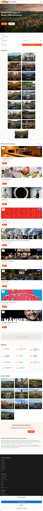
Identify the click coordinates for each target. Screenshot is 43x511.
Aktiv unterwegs (4, 446)
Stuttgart (6, 253)
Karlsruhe (7, 191)
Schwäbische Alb (4, 477)
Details (4, 133)
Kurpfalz (2, 469)
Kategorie (3, 34)
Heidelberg (3, 433)
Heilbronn (7, 150)
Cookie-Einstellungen (5, 492)
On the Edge (4, 190)
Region (2, 38)
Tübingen (2, 439)
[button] (41, 509)
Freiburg (2, 431)
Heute (4, 23)
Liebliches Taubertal (5, 471)
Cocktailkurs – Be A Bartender (8, 231)
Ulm (1, 441)
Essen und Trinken (4, 449)
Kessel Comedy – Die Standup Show (9, 272)
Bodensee (3, 462)
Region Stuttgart (4, 475)
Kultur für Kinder (4, 457)
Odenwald (3, 474)
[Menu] (41, 2)
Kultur (39, 117)
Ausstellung (3, 448)
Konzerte (39, 199)
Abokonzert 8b (5, 251)
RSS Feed (3, 490)
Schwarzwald (3, 479)
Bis (1, 42)
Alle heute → (39, 114)
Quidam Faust (5, 169)
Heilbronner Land (4, 464)
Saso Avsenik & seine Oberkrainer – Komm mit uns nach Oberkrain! (15, 210)
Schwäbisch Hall (9, 212)
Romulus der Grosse (6, 149)
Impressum (3, 487)
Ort (22, 34)
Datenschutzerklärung (5, 489)
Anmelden (31, 401)
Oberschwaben (4, 472)
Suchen (32, 44)
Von (23, 38)
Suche (12, 23)
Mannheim (3, 436)
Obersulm (7, 130)
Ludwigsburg (3, 438)
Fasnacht (2, 451)
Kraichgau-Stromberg (5, 467)
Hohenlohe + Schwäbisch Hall (6, 466)
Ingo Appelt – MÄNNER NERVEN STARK (10, 292)
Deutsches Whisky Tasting (7, 128)
